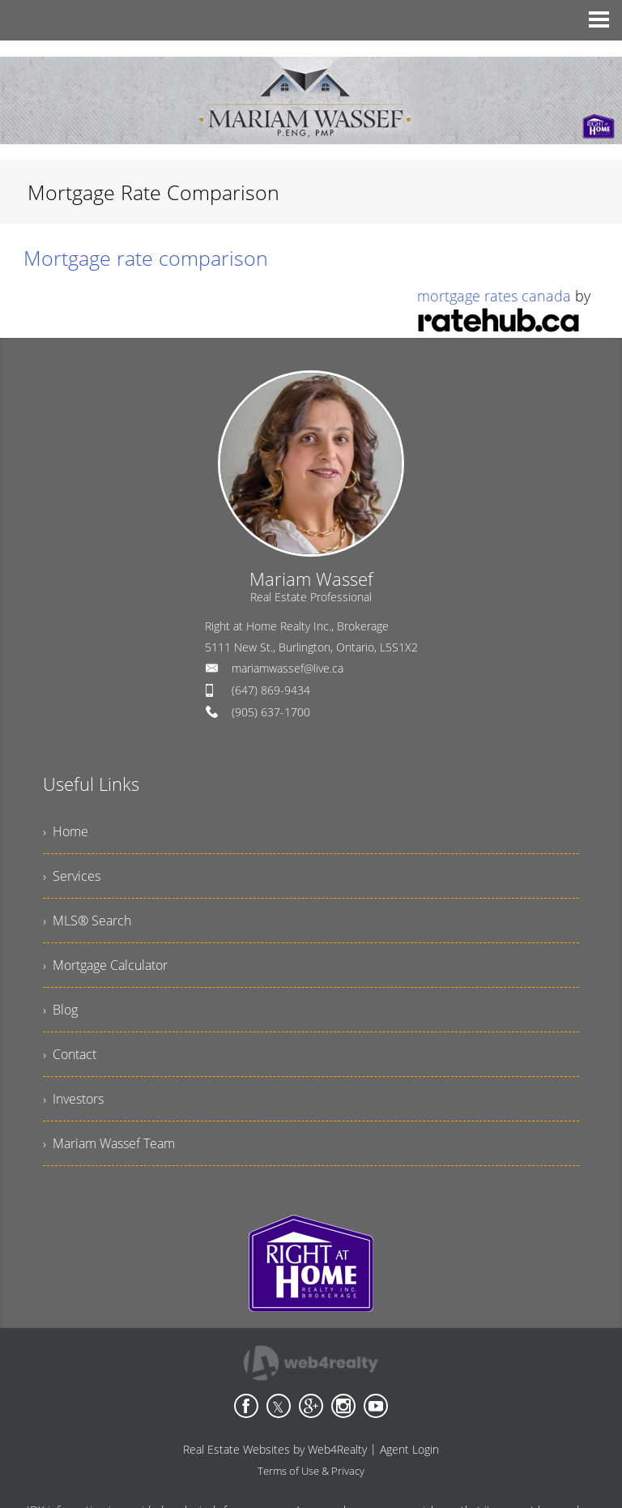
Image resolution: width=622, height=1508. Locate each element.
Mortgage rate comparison (145, 257)
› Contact (69, 1054)
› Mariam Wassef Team (109, 1143)
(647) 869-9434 (271, 690)
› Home (65, 831)
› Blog (60, 1010)
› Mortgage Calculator (105, 965)
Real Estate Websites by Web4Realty (275, 1449)
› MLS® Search (87, 920)
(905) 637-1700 (271, 712)
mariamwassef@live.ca (287, 668)
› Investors (73, 1099)
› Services (71, 876)
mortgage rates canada (494, 295)
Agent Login (409, 1449)
